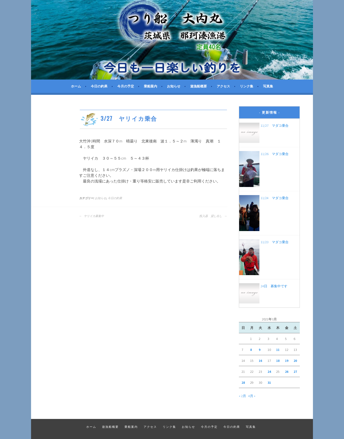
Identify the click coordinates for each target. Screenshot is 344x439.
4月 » (251, 396)
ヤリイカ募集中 (91, 216)
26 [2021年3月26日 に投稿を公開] (286, 371)
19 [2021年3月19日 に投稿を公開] (286, 360)
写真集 (268, 86)
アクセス (223, 86)
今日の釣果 (99, 86)
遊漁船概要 (198, 86)
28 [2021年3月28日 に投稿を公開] (243, 382)
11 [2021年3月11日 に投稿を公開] (278, 350)
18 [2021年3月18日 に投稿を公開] (278, 360)
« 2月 (242, 396)
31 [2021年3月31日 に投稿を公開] (269, 382)
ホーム (76, 86)
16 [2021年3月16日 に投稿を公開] (260, 360)
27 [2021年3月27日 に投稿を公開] (295, 371)
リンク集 (246, 86)
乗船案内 (150, 86)
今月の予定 (125, 86)
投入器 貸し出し (213, 216)
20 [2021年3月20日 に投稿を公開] (295, 360)
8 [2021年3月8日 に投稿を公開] (251, 350)
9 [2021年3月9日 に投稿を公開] (259, 350)
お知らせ (173, 86)
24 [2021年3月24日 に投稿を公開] (269, 371)
